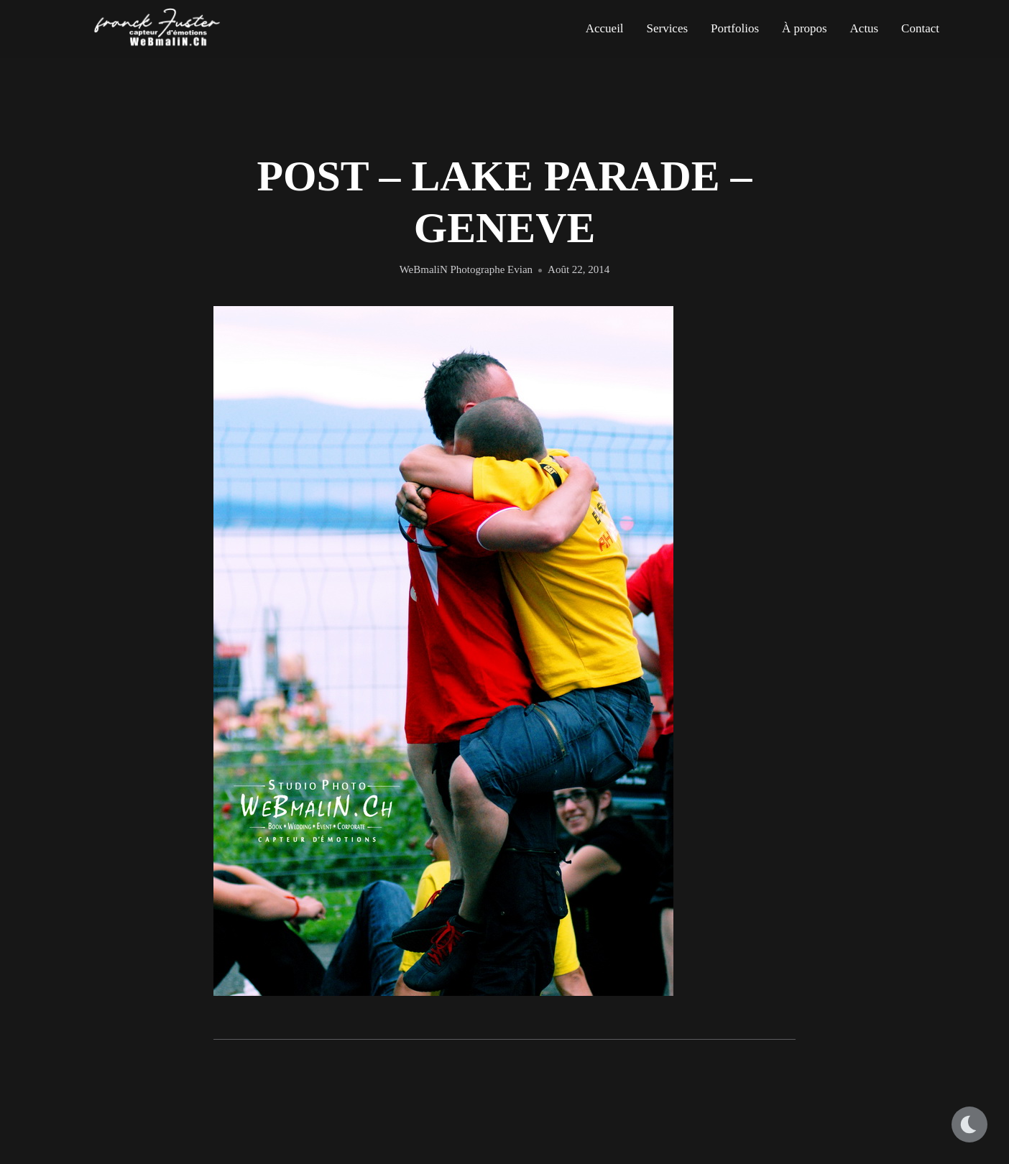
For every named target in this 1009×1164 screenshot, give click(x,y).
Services (667, 28)
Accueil (605, 28)
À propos (804, 28)
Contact (920, 28)
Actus (864, 28)
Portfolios (735, 28)
